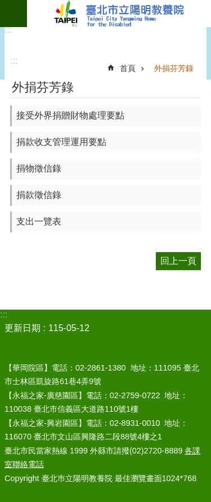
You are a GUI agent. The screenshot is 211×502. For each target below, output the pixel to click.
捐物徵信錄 (38, 168)
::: (8, 29)
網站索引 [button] (13, 13)
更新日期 (23, 328)
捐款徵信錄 (38, 195)
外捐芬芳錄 (174, 68)
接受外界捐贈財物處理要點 (70, 115)
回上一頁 (178, 261)
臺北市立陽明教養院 (119, 13)
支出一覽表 (38, 221)
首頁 (128, 68)
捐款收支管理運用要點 (61, 142)
